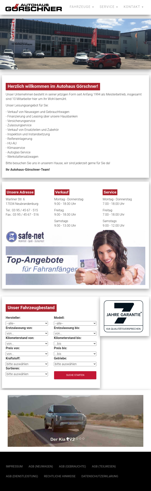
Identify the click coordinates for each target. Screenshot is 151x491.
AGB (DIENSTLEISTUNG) (22, 476)
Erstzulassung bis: (67, 328)
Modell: (59, 318)
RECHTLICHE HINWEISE (60, 476)
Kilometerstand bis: (67, 338)
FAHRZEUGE (82, 7)
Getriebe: (60, 358)
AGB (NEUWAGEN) (41, 466)
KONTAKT (133, 7)
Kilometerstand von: (20, 338)
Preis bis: (60, 348)
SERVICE (109, 7)
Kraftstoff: (13, 358)
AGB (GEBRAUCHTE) (72, 466)
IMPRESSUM (14, 466)
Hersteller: (13, 318)
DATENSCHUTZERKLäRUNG (99, 476)
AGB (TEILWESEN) (104, 466)
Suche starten (75, 375)
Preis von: (13, 348)
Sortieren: (13, 368)
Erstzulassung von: (19, 328)
